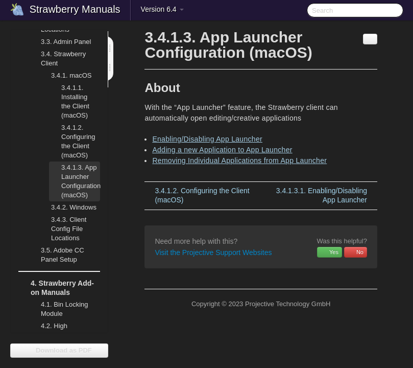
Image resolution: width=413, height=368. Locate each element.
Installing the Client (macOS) (69, 100)
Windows (67, 207)
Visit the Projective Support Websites (213, 252)
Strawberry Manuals (75, 9)
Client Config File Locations (68, 229)
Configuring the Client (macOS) (78, 141)
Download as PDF (59, 350)
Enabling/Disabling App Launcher (207, 139)
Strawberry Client (57, 57)
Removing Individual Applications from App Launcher (239, 160)
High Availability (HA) (58, 329)
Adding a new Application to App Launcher (222, 150)
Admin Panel (60, 42)
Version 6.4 (162, 9)
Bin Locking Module (64, 309)
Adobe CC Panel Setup (56, 253)
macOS (65, 76)
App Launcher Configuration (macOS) (74, 180)
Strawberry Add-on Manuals (56, 286)
